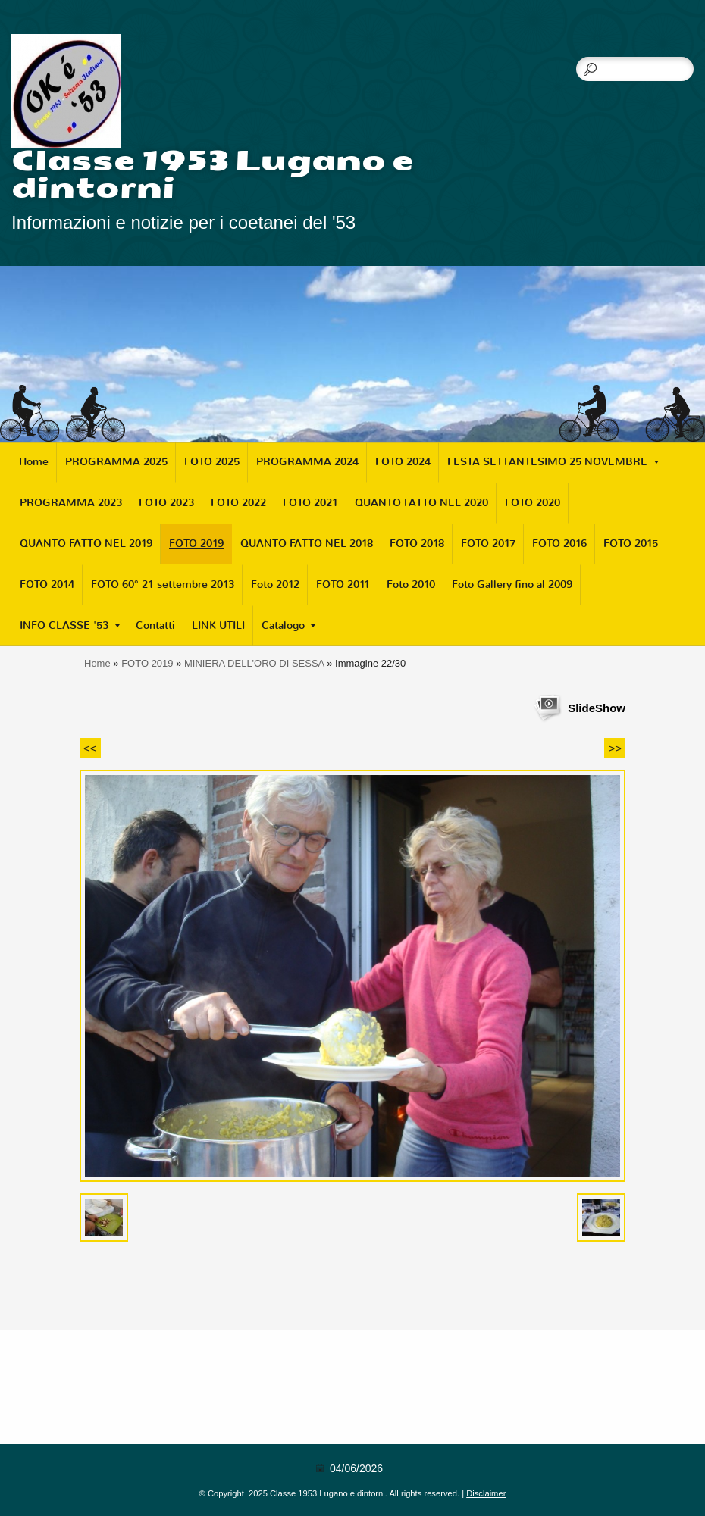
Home (34, 462)
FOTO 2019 (196, 543)
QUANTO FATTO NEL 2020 (421, 502)
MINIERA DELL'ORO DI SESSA (254, 663)
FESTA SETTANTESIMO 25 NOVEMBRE (553, 462)
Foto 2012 (275, 584)
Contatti (155, 625)
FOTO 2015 (630, 543)
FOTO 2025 (212, 462)
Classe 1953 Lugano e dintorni (212, 174)
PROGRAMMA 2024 (307, 462)
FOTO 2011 (343, 584)
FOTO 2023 (166, 502)
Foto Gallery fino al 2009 (512, 584)
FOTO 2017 (488, 543)
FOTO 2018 (417, 543)
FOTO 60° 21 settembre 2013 (162, 584)
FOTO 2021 (310, 502)
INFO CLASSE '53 (70, 625)
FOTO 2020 (532, 502)
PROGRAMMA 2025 (116, 462)
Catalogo (288, 625)
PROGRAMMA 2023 (71, 502)
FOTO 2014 (47, 584)
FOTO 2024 (403, 462)
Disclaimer (486, 1493)
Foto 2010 (411, 584)
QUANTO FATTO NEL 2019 (86, 543)
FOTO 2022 (238, 502)
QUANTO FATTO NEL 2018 (306, 543)
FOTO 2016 (559, 543)
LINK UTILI (218, 625)
